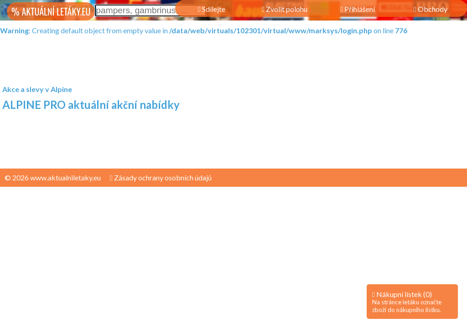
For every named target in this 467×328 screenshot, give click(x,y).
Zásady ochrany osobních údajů (161, 177)
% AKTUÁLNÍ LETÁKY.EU (50, 11)
